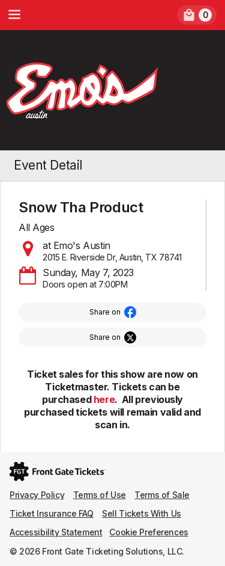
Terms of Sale (162, 495)
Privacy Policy (37, 495)
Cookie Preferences (148, 532)
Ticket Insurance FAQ (52, 513)
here (104, 399)
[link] (197, 15)
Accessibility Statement (56, 532)
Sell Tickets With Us (141, 513)
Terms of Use (99, 495)
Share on (105, 311)
